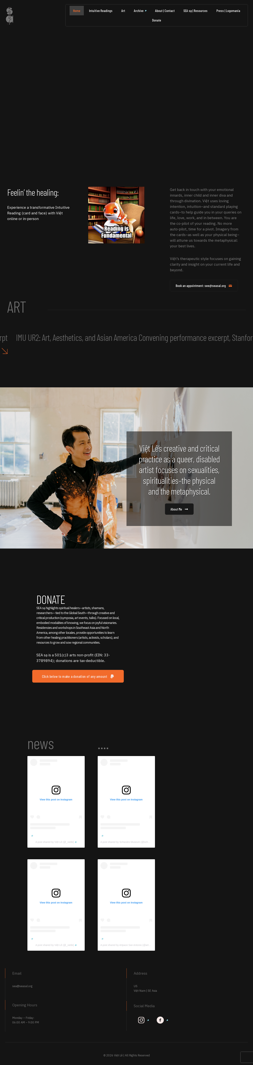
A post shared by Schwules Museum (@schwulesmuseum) (133, 842)
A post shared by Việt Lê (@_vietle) (56, 842)
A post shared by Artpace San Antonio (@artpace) (128, 945)
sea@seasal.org (22, 986)
